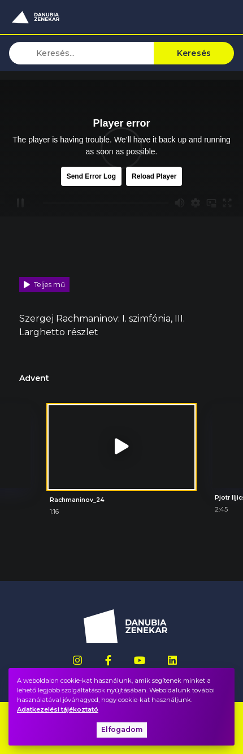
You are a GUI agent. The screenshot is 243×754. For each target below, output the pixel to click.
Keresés (194, 53)
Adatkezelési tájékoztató (57, 709)
